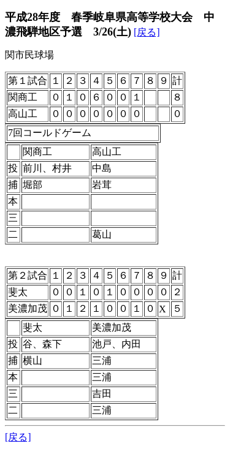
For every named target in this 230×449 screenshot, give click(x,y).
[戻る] (147, 32)
